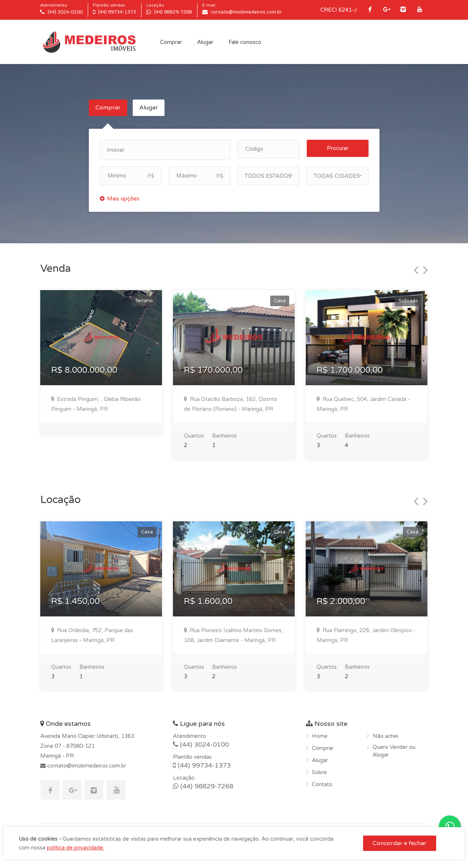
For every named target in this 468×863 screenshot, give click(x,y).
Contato (322, 784)
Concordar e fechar (400, 843)
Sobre (319, 772)
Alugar (205, 42)
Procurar (337, 148)
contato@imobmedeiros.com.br (86, 765)
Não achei (385, 736)
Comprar (171, 42)
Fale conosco (245, 42)
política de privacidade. (75, 847)
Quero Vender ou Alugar (394, 751)
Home (320, 736)
